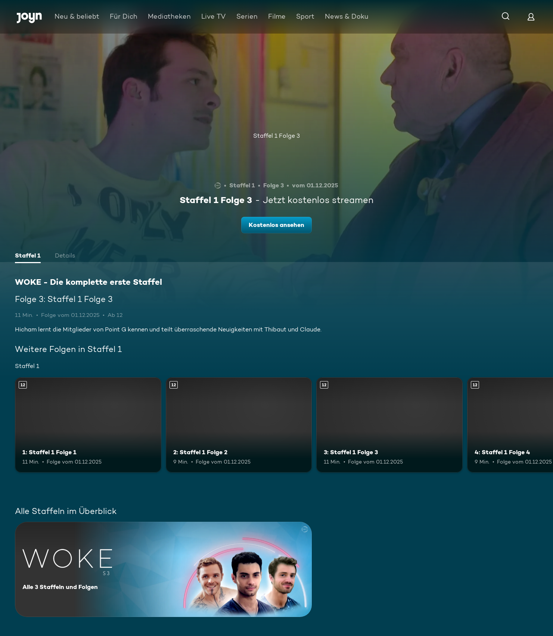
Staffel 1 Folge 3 (276, 135)
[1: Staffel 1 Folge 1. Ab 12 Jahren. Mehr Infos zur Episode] (88, 425)
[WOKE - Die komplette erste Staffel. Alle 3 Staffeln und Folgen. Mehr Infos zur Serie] (163, 569)
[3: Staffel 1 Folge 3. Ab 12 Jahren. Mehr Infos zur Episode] (389, 425)
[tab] (27, 256)
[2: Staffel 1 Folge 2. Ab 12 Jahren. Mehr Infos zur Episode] (239, 425)
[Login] (531, 16)
